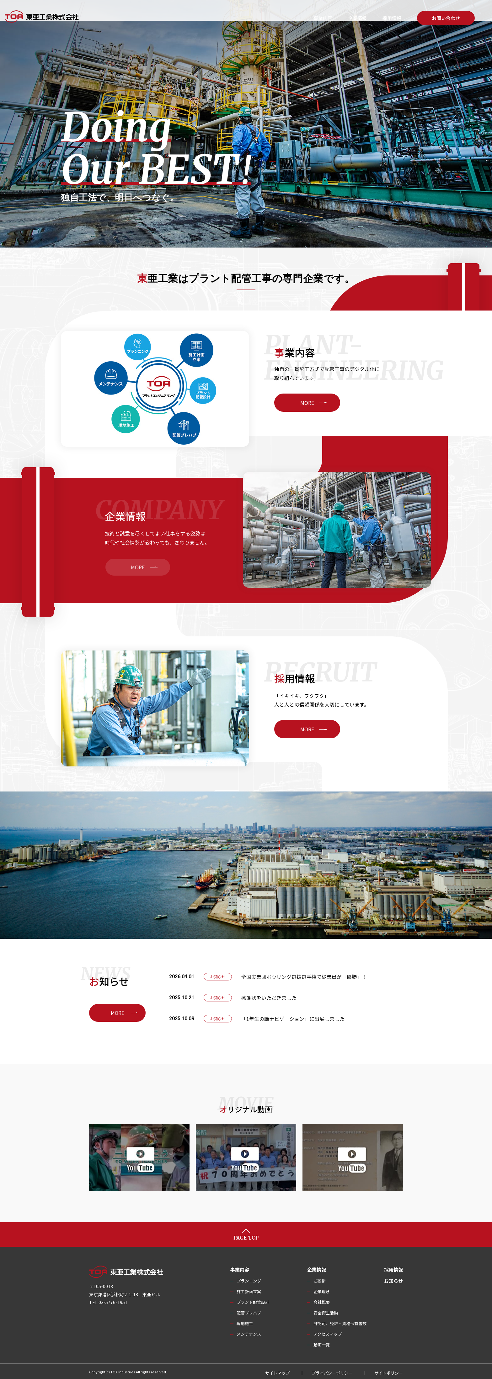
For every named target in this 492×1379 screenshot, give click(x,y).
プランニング (249, 1279)
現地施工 (245, 1321)
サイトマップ (277, 1371)
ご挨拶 (319, 1279)
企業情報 (357, 18)
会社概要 (321, 1300)
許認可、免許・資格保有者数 (339, 1321)
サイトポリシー (388, 1371)
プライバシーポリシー (332, 1371)
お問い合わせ (446, 18)
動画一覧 (321, 1342)
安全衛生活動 (325, 1311)
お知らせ (393, 1278)
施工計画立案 (249, 1289)
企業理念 (321, 1289)
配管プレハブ (249, 1311)
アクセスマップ (327, 1332)
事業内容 (322, 18)
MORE (330, 402)
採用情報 (391, 18)
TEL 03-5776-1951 (108, 1300)
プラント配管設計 (253, 1300)
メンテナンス (249, 1332)
